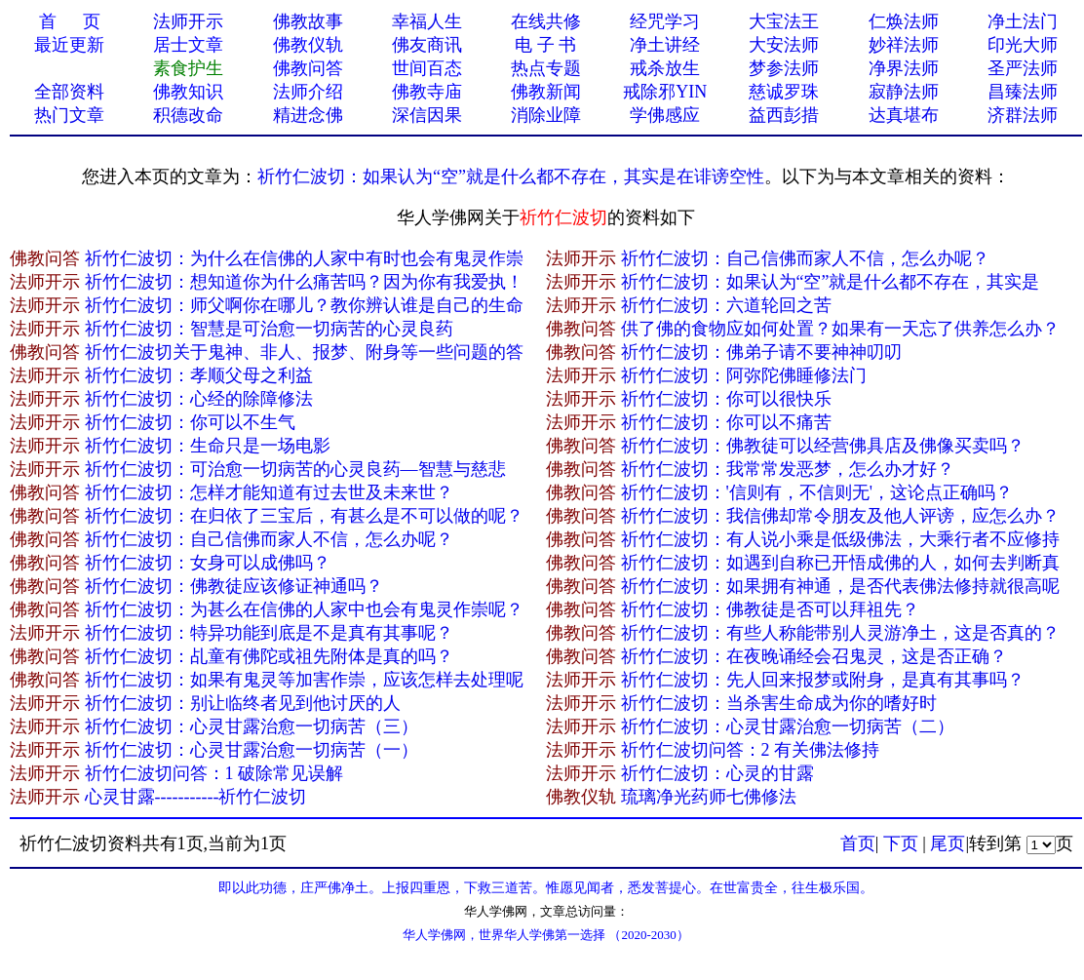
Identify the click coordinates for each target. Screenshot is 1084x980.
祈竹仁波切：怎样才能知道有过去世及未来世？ (269, 492)
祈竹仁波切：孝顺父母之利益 (199, 375)
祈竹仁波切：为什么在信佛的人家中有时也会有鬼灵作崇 (304, 258)
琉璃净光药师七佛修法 (708, 796)
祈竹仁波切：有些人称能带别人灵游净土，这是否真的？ (840, 633)
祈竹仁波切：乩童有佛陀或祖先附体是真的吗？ (269, 656)
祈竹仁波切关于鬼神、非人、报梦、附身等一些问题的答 (304, 352)
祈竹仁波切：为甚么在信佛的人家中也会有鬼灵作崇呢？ (304, 609)
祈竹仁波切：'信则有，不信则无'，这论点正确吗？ (817, 492)
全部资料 (69, 91)
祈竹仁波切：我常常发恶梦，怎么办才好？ (787, 469)
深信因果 (427, 115)
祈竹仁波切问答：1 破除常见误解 (214, 773)
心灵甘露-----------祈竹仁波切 (196, 796)
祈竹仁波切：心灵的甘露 (717, 773)
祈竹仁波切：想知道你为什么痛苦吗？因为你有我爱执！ (304, 282)
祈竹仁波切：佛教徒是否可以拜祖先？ (770, 609)
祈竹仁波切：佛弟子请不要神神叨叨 (761, 352)
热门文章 (69, 115)
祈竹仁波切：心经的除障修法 (199, 399)
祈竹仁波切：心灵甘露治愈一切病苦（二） (787, 726)
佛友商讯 (427, 45)
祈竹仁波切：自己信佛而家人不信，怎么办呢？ (805, 258)
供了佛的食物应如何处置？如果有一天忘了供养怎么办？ (840, 328)
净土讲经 (665, 45)
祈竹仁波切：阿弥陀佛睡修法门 (744, 375)
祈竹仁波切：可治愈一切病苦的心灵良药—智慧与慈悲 (295, 469)
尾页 (947, 843)
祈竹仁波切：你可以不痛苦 (726, 422)
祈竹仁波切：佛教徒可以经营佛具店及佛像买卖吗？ (823, 445)
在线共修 (546, 21)
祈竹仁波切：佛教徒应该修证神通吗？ (234, 586)
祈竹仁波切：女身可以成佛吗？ (207, 562)
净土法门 (1022, 21)
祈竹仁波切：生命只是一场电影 (207, 445)
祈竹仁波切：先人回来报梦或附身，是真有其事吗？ (823, 679)
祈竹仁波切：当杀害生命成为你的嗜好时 (779, 703)
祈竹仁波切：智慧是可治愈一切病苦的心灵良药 (269, 328)
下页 (900, 843)
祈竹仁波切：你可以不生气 (190, 422)
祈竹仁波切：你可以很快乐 (726, 399)
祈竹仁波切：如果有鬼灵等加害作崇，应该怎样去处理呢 (304, 679)
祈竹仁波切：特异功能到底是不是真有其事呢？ (269, 633)
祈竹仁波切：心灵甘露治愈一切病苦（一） (251, 750)
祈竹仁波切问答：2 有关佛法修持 (750, 750)
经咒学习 (665, 21)
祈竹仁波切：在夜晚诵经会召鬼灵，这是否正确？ (814, 656)
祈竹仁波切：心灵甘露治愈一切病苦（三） (251, 726)
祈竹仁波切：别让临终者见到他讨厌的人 (243, 703)
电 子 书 (545, 45)
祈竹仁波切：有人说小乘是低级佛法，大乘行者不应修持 (840, 539)
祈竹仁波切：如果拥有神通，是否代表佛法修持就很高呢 (840, 586)
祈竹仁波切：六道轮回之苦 (726, 305)
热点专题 (546, 68)
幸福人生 (427, 21)
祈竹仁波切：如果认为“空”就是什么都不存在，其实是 (830, 282)
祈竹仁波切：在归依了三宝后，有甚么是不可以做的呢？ (304, 516)
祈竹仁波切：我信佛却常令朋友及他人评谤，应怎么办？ (840, 516)
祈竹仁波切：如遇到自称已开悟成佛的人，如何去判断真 (840, 562)
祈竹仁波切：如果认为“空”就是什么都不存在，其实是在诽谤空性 (510, 176)
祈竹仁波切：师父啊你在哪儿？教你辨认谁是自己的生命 (304, 305)
